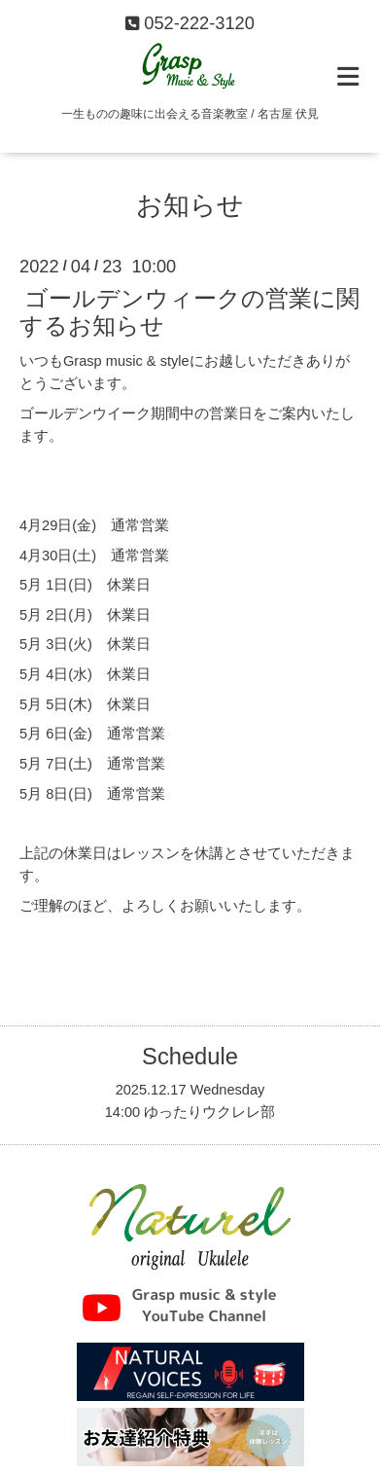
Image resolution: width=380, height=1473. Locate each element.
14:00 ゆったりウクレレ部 (190, 1112)
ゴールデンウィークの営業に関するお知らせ (189, 312)
